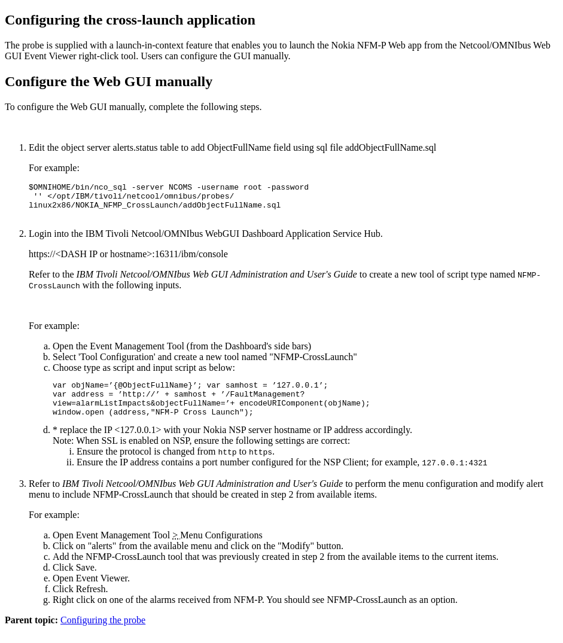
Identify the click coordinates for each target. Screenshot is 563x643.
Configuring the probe (102, 632)
